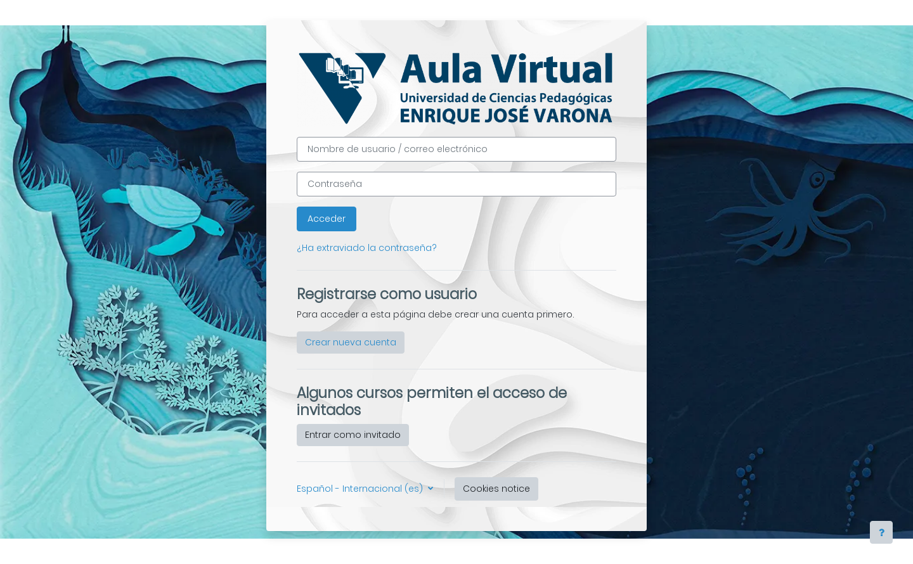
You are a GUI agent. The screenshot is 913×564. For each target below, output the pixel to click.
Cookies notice (496, 488)
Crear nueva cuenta (350, 342)
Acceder (327, 218)
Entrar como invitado (353, 434)
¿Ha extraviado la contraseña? (367, 247)
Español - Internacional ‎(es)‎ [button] (361, 488)
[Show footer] (881, 532)
